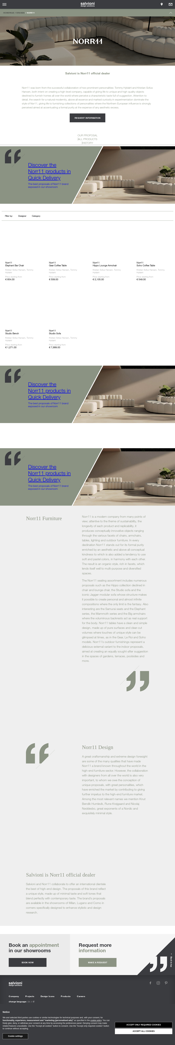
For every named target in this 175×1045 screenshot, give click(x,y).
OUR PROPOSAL (88, 135)
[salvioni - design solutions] (87, 4)
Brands (20, 12)
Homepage (8, 12)
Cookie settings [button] (15, 1036)
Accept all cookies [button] (144, 1031)
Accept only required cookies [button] (143, 1025)
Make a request (97, 962)
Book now (28, 962)
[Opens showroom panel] (161, 4)
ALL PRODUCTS (87, 139)
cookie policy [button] (96, 1020)
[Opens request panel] (170, 4)
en (29, 1001)
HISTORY (87, 142)
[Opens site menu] (4, 4)
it (34, 1001)
